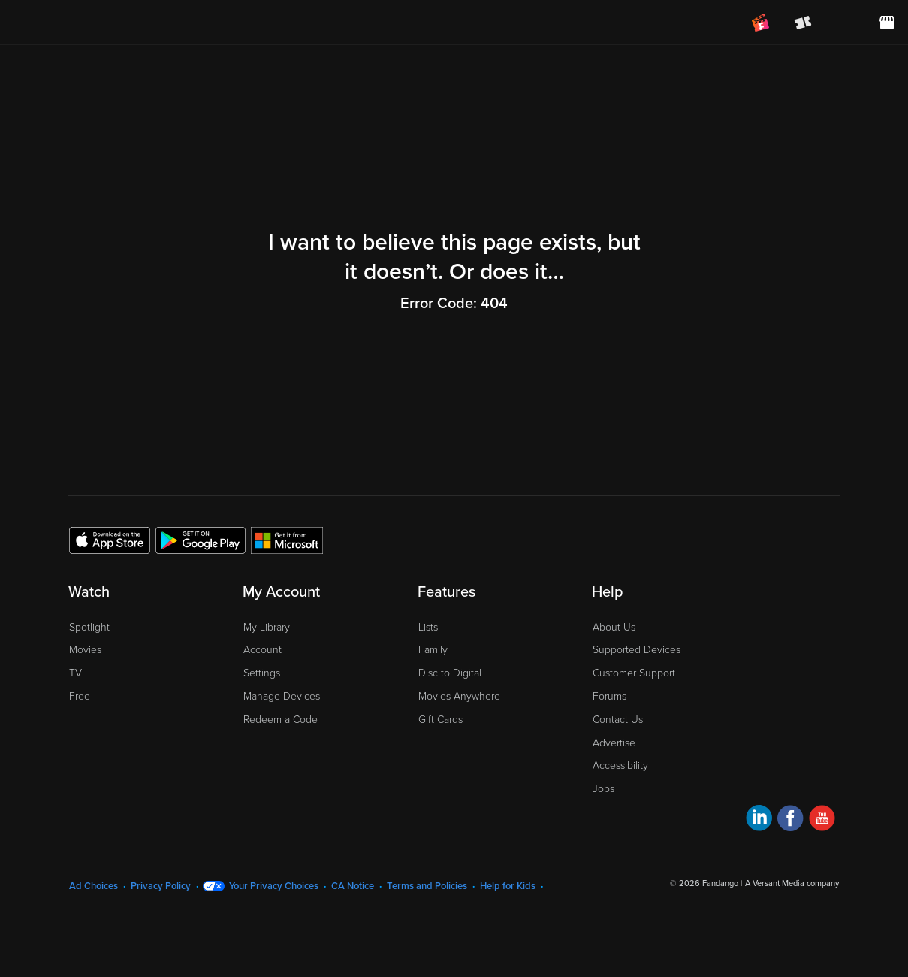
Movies (85, 649)
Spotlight (89, 627)
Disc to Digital (449, 673)
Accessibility (620, 765)
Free (79, 696)
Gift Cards (440, 719)
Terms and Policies (427, 886)
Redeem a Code (280, 719)
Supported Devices (636, 649)
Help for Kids (507, 886)
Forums (609, 696)
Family (433, 649)
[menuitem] (845, 22)
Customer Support (634, 673)
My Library (266, 627)
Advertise (614, 743)
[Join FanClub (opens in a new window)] (761, 22)
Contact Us (618, 719)
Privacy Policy (161, 886)
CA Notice (352, 886)
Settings (261, 673)
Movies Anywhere (459, 696)
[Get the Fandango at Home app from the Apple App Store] (109, 539)
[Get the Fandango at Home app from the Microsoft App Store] (287, 539)
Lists (428, 627)
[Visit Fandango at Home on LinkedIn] (759, 820)
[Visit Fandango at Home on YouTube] (822, 820)
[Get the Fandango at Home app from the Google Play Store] (200, 539)
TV (75, 673)
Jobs (603, 788)
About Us (614, 627)
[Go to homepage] (104, 22)
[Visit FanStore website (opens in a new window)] (887, 22)
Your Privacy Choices (273, 886)
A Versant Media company (792, 883)
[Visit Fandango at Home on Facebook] (790, 820)
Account (262, 649)
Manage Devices (281, 696)
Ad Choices (93, 886)
